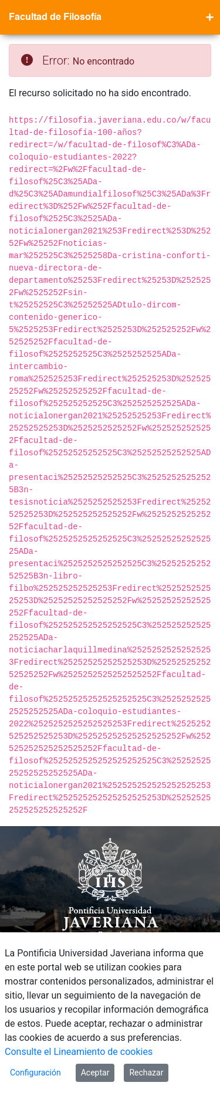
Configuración (35, 1072)
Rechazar (146, 1072)
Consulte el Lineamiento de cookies (79, 1051)
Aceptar (95, 1072)
